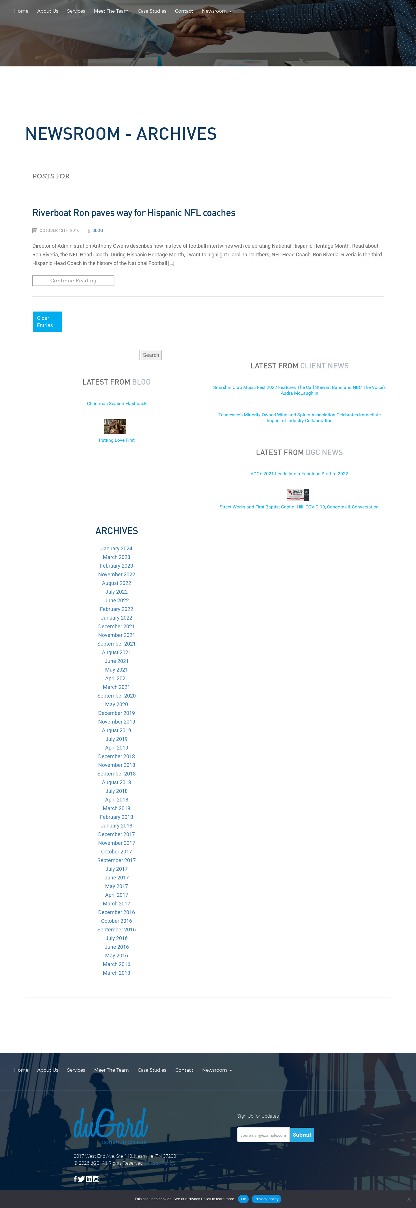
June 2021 (117, 661)
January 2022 (116, 618)
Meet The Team (111, 11)
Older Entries (45, 321)
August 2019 (116, 730)
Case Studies (152, 11)
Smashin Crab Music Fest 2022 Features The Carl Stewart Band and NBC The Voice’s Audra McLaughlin (299, 390)
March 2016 (116, 964)
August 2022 (116, 583)
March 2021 (116, 687)
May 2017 (116, 886)
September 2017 (116, 860)
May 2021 (116, 670)
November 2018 (116, 765)
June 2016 (117, 947)
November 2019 (116, 722)
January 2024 (116, 548)
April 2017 (116, 895)
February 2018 (116, 817)
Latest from (116, 381)
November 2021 (116, 635)
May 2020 (116, 704)
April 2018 (116, 800)
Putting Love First (117, 440)
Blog (97, 230)
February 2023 (116, 566)
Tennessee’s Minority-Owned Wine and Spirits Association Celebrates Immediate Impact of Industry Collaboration (299, 417)
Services (76, 11)
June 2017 (117, 878)
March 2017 (116, 904)
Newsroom (214, 11)
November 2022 (116, 574)
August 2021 (116, 652)
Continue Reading (73, 280)
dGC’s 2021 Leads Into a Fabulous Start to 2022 (299, 473)
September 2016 (116, 929)
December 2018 (116, 756)
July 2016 (116, 938)
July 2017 (116, 869)
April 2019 (116, 748)
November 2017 (116, 843)
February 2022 (116, 609)
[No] (409, 1199)
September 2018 (116, 774)
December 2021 (116, 626)
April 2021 (116, 678)
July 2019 (116, 739)
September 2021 (116, 644)
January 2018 (116, 826)
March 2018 (116, 808)
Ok (243, 1199)
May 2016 (116, 955)
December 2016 (116, 912)
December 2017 (116, 834)
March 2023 (116, 557)
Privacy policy (266, 1199)
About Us (47, 11)
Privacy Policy (159, 1163)
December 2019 (116, 713)
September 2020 (116, 696)
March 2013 (116, 973)
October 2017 (116, 852)
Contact (184, 11)
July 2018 (116, 791)
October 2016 (116, 921)
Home (21, 11)
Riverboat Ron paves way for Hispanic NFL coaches (133, 212)
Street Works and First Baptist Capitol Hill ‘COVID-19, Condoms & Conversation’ (299, 507)
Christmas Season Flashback (116, 403)
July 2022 (116, 592)
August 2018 (116, 782)
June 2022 (117, 600)
